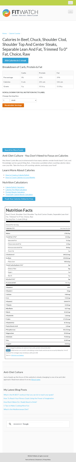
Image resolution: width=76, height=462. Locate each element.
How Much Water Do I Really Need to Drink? (20, 402)
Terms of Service (29, 459)
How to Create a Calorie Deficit (17, 175)
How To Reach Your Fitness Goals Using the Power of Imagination (29, 398)
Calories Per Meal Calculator (16, 190)
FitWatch (20, 13)
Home (4, 33)
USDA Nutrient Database (17, 355)
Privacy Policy (47, 459)
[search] (38, 424)
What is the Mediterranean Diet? (16, 409)
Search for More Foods (14, 150)
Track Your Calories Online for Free (19, 199)
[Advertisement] (30, 26)
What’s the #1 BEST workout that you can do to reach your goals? (29, 395)
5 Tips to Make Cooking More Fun (16, 406)
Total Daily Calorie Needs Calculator (19, 194)
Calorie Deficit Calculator (14, 187)
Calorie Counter (14, 33)
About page (35, 379)
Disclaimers (39, 459)
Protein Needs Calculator (15, 192)
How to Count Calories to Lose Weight (20, 177)
